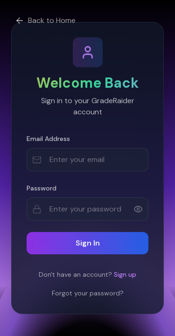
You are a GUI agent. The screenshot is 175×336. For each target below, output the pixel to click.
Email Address (48, 139)
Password (41, 189)
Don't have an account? (87, 274)
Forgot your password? (88, 293)
